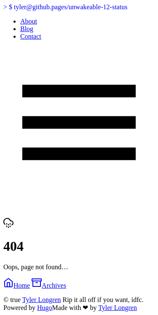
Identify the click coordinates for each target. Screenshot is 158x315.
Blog (26, 28)
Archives (49, 285)
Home (16, 285)
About (28, 21)
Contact (30, 36)
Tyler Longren (41, 299)
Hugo (44, 307)
